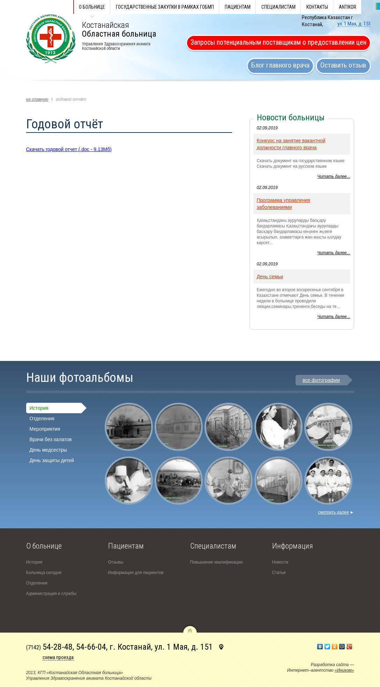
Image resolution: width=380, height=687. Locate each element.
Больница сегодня (43, 572)
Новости (280, 562)
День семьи (270, 276)
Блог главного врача (280, 65)
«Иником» (344, 670)
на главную (37, 99)
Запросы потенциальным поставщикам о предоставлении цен (278, 42)
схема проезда (58, 657)
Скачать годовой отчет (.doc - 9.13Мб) (69, 149)
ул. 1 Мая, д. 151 (354, 24)
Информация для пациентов (136, 572)
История (39, 408)
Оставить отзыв (343, 65)
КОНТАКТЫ (317, 7)
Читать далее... (333, 176)
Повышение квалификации (216, 562)
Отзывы (116, 562)
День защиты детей (52, 460)
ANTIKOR (347, 7)
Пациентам (238, 7)
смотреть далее (336, 512)
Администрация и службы (51, 593)
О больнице (92, 7)
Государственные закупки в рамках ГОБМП (165, 7)
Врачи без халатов (51, 439)
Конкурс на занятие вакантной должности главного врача (291, 144)
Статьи (279, 572)
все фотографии (321, 380)
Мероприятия (45, 429)
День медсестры (48, 450)
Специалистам (278, 7)
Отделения (42, 418)
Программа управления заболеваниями (284, 203)
